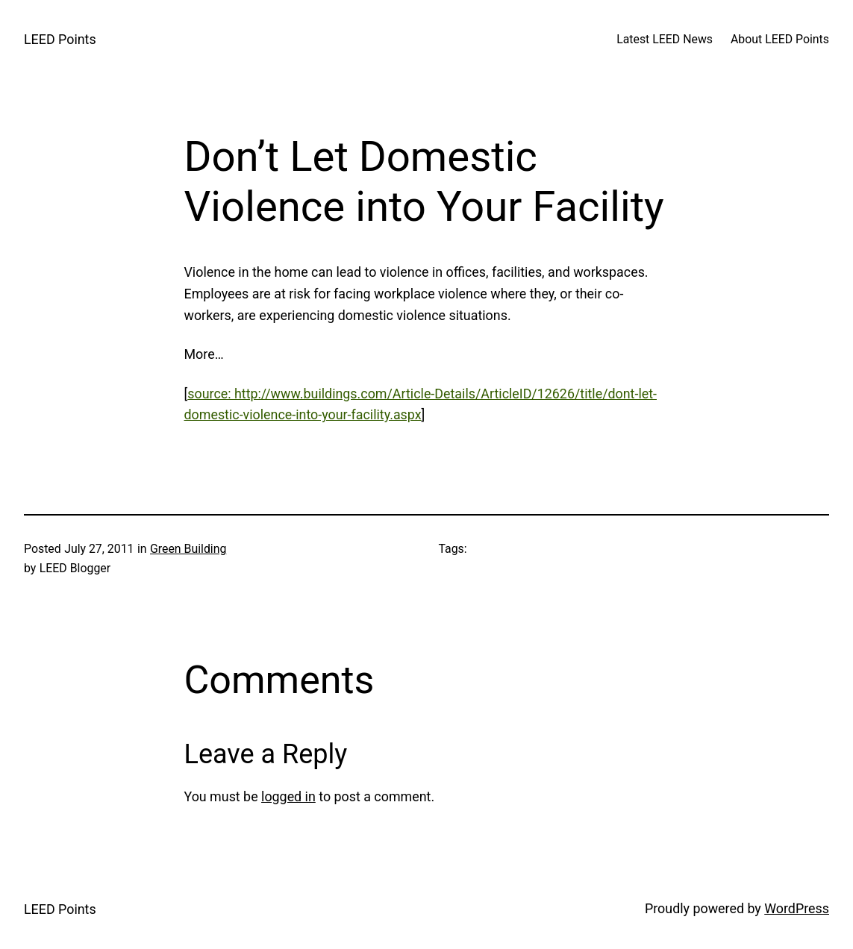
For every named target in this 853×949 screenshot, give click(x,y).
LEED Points (60, 39)
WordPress (796, 908)
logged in (288, 796)
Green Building (188, 549)
